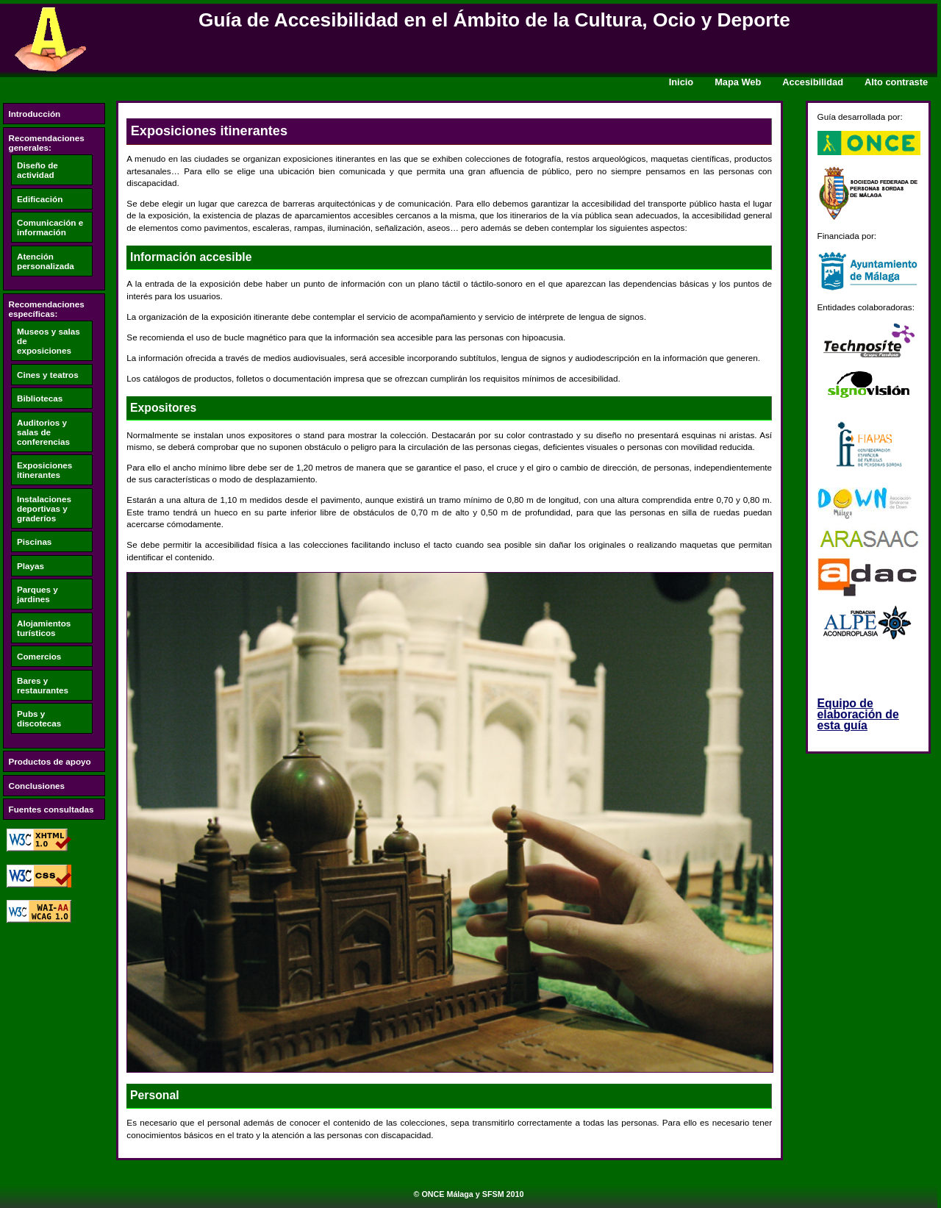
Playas (30, 566)
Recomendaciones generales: (47, 142)
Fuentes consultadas (51, 809)
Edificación (39, 199)
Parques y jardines (37, 594)
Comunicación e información (50, 227)
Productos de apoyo (50, 761)
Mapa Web (738, 81)
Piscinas (34, 541)
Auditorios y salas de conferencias (43, 432)
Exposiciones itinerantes (44, 469)
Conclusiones (37, 785)
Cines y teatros (48, 374)
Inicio (681, 81)
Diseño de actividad (37, 169)
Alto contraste (896, 81)
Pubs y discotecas (39, 718)
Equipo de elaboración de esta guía (858, 714)
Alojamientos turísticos (44, 627)
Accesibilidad (812, 81)
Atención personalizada (45, 261)
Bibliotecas (39, 398)
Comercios (39, 656)
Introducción (35, 113)
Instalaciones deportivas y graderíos (44, 508)
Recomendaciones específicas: (47, 308)
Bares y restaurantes (42, 685)
